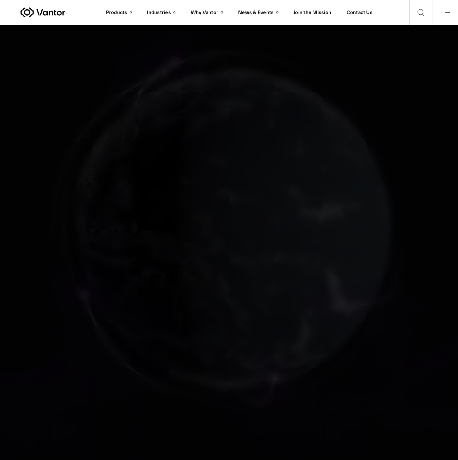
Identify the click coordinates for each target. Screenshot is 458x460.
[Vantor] (59, 12)
